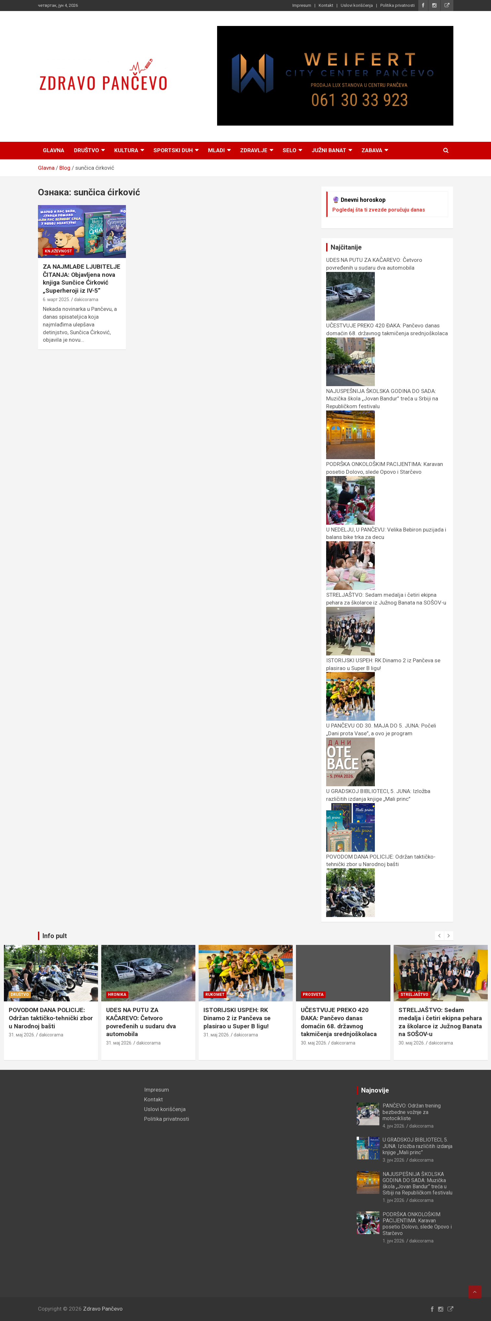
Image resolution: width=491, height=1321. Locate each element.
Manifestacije (27, 994)
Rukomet (312, 994)
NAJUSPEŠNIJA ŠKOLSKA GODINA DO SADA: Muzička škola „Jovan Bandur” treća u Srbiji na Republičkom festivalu (417, 1183)
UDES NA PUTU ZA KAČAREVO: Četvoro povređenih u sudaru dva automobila (374, 268)
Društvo (86, 150)
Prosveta (410, 994)
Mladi (216, 150)
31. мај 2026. (119, 1034)
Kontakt (326, 5)
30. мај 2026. (411, 1043)
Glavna (53, 150)
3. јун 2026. (394, 1160)
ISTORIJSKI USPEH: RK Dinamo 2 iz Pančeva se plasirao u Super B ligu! (334, 1018)
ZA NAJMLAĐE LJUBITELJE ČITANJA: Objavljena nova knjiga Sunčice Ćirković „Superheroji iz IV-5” (81, 278)
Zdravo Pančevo (103, 1308)
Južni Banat (329, 150)
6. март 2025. (56, 299)
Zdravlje (253, 150)
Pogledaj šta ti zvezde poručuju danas (378, 210)
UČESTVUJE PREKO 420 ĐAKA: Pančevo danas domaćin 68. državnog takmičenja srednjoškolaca (387, 333)
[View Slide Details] (335, 76)
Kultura (126, 150)
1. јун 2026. (20, 1034)
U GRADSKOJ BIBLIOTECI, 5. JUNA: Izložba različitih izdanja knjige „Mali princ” (378, 799)
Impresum (301, 5)
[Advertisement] (86, 1183)
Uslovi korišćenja (357, 5)
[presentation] (439, 935)
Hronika (214, 994)
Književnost (58, 251)
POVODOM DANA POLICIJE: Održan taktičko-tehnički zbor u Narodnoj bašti (381, 864)
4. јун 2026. (394, 1126)
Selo (289, 150)
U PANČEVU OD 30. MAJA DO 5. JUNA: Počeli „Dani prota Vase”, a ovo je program (381, 733)
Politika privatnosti (397, 5)
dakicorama (86, 299)
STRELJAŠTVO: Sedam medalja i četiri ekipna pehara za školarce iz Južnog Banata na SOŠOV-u (386, 603)
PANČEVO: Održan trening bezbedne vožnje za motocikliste (412, 1112)
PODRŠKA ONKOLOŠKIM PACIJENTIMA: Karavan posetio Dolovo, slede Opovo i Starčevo (384, 472)
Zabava (372, 150)
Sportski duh (173, 150)
